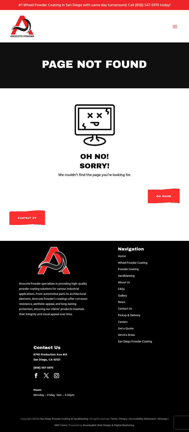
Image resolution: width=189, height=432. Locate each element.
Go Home (163, 196)
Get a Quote (126, 328)
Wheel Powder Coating (132, 262)
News (121, 302)
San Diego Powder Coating (135, 341)
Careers (123, 321)
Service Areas (126, 334)
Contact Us (27, 218)
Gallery (122, 295)
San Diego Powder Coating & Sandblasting (64, 418)
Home (122, 256)
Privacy (123, 418)
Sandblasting (126, 275)
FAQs (121, 289)
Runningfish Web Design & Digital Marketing (108, 425)
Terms (113, 418)
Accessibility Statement (142, 418)
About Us (124, 282)
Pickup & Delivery (129, 315)
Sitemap (162, 418)
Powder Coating (128, 269)
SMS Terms (61, 425)
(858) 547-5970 (147, 5)
